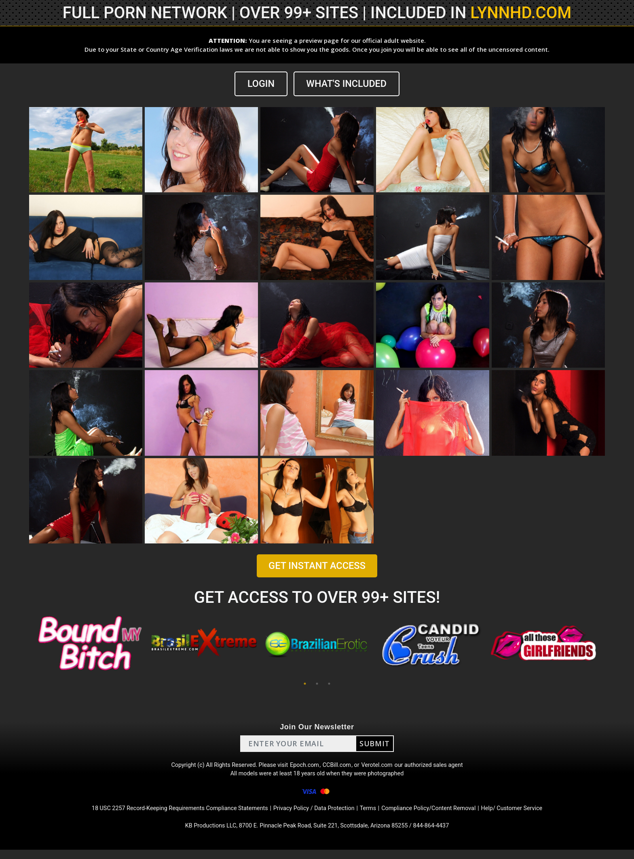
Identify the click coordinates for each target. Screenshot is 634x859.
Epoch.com (304, 767)
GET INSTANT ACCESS (317, 566)
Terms (374, 815)
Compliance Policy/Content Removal (439, 815)
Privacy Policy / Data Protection (314, 815)
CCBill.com (339, 767)
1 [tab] (305, 684)
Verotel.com (382, 767)
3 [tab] (329, 684)
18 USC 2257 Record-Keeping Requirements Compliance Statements (166, 815)
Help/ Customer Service (531, 815)
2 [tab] (317, 684)
